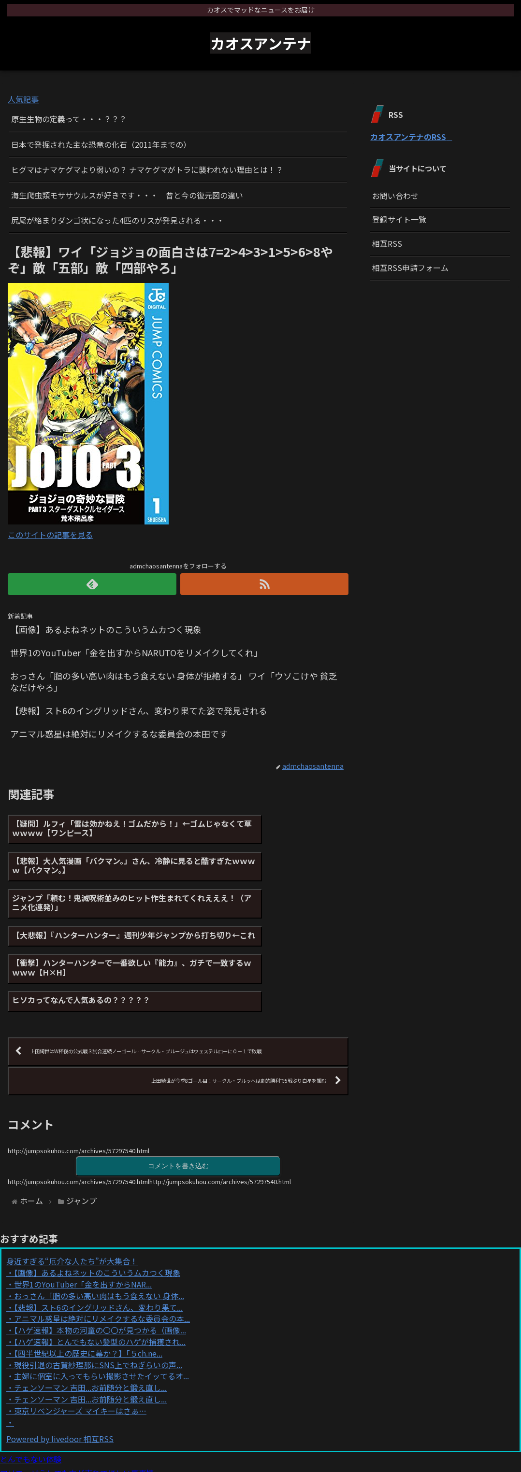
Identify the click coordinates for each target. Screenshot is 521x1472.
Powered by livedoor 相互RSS (60, 1364)
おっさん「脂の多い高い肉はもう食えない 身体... (99, 1221)
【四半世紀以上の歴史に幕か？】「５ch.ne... (88, 1278)
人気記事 (23, 99)
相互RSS (387, 243)
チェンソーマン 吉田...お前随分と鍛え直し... (90, 1312)
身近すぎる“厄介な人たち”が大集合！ (72, 1186)
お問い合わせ (395, 195)
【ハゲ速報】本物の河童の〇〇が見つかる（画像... (100, 1255)
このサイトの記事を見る (50, 534)
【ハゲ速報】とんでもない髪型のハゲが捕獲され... (100, 1267)
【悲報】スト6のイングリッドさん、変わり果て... (98, 1232)
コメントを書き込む (178, 1090)
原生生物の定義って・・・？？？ (69, 119)
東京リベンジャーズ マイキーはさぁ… (80, 1336)
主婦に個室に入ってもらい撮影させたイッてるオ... (101, 1301)
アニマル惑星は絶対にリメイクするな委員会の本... (102, 1244)
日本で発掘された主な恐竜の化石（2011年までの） (101, 144)
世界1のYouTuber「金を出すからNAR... (83, 1209)
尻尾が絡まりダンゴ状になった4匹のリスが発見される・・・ (117, 220)
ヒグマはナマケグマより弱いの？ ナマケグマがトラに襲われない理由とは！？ (147, 169)
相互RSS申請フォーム (410, 267)
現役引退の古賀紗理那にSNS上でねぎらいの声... (98, 1290)
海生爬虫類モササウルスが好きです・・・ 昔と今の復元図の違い (127, 195)
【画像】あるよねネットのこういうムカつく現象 (97, 1197)
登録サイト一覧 (399, 219)
